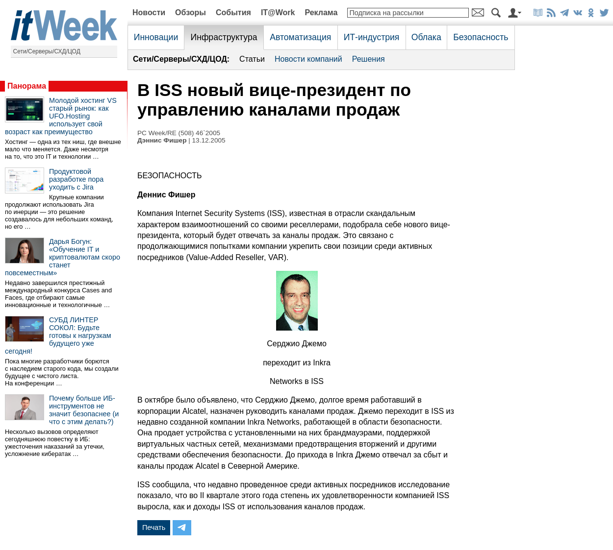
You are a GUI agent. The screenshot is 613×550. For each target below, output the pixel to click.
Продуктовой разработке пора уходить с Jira (76, 179)
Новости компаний (308, 59)
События (233, 12)
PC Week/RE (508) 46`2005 (178, 133)
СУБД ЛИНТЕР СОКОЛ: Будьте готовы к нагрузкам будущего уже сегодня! (58, 335)
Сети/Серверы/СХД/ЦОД (46, 51)
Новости (148, 12)
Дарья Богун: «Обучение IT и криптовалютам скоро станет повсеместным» (62, 257)
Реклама (321, 12)
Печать (153, 527)
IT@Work (278, 12)
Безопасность (480, 37)
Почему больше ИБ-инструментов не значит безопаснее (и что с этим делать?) (84, 410)
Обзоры (190, 12)
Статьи (252, 59)
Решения (368, 59)
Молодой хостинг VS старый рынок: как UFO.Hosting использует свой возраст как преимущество (61, 116)
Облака (426, 37)
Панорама (26, 86)
